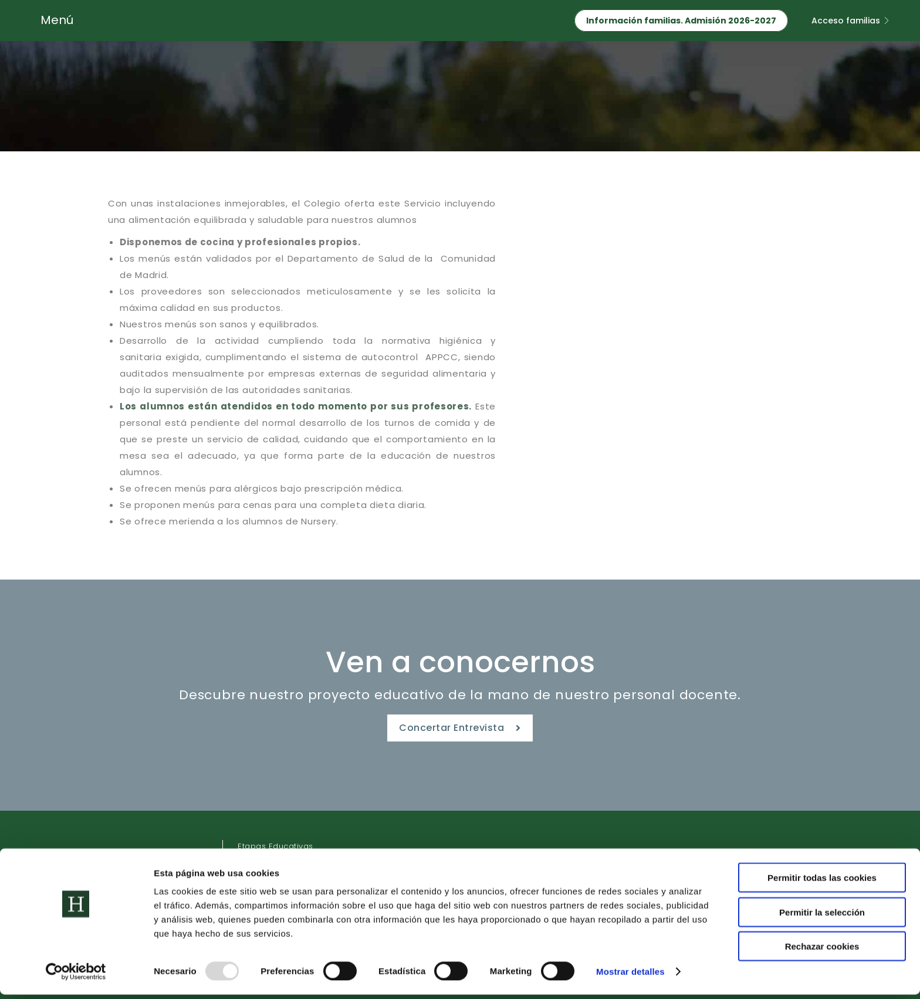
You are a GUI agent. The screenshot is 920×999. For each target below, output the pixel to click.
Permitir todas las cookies (822, 882)
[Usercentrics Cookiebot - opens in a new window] (76, 976)
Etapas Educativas (275, 846)
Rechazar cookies (822, 951)
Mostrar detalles (630, 976)
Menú (56, 20)
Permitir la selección (822, 917)
